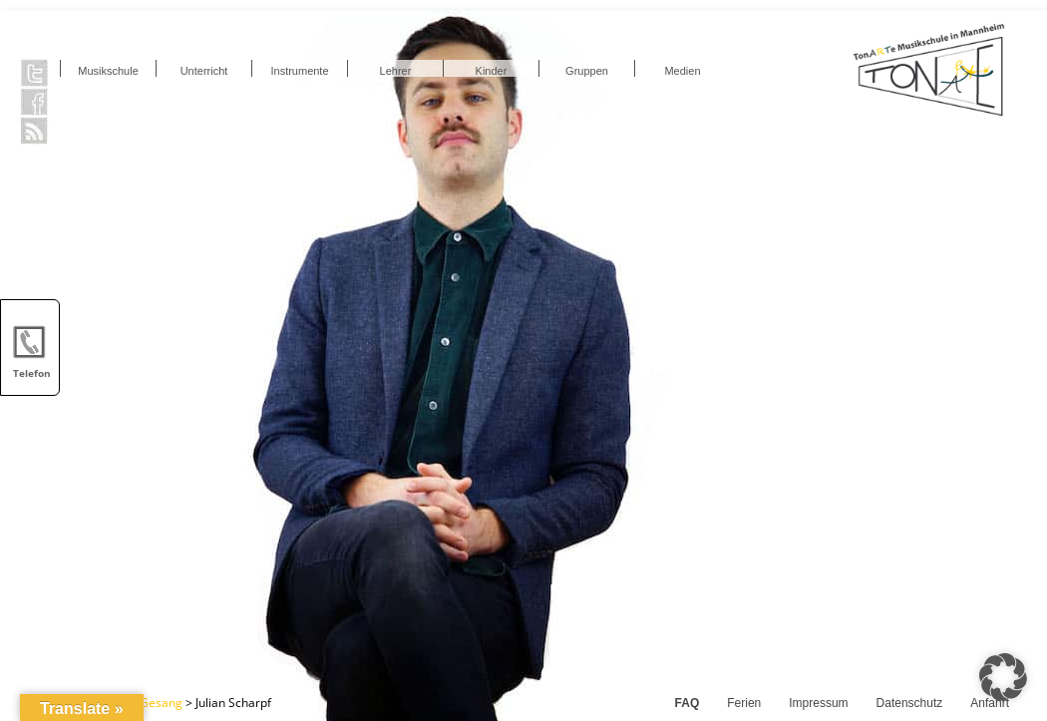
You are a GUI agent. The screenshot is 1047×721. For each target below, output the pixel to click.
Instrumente (299, 71)
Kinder (492, 71)
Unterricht (204, 71)
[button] (1003, 677)
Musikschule (108, 71)
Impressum (818, 703)
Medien (682, 71)
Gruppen (586, 71)
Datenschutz (909, 703)
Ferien (744, 703)
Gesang (161, 702)
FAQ (687, 703)
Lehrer (396, 71)
